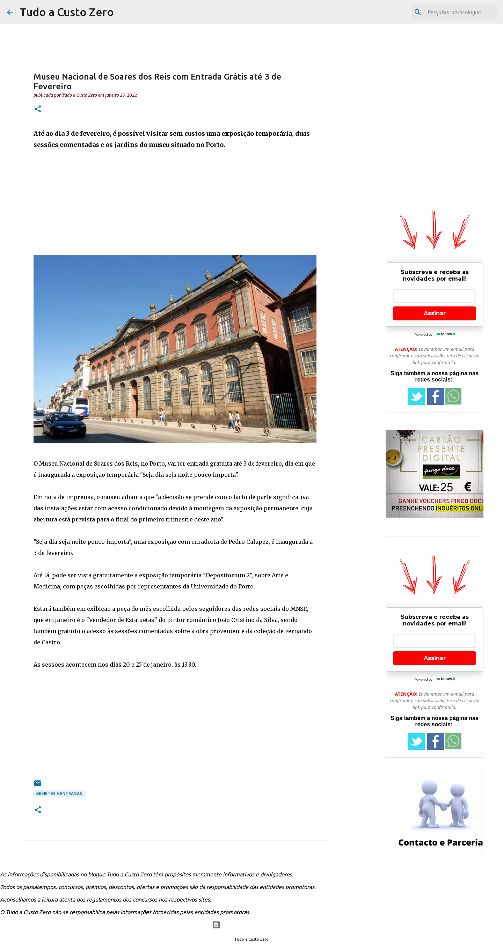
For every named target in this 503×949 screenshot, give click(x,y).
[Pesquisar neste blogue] (460, 12)
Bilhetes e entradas (59, 793)
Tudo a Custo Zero (67, 12)
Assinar (435, 313)
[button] (38, 109)
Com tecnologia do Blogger (251, 925)
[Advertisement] (175, 206)
